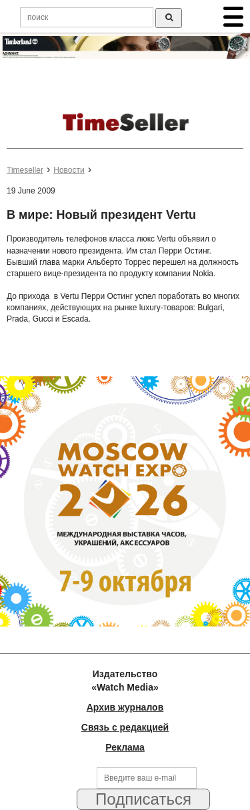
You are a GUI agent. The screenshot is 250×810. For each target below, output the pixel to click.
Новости (68, 170)
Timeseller (25, 170)
